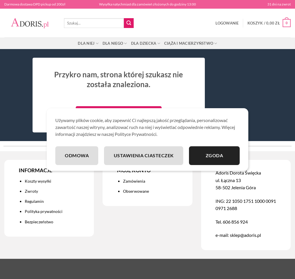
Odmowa (77, 155)
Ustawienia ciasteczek (144, 155)
